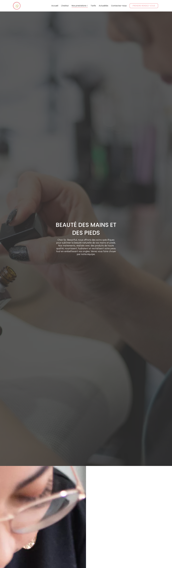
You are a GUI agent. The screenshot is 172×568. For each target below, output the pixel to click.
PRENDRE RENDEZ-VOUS (144, 5)
